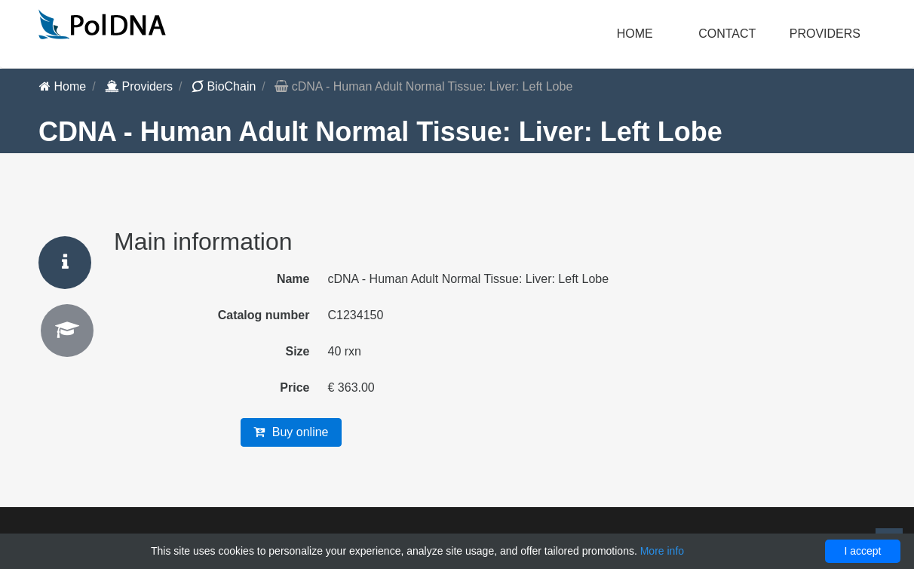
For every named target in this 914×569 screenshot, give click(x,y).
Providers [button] (825, 33)
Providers (139, 86)
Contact (727, 33)
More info (662, 551)
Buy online (290, 432)
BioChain (224, 86)
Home (635, 33)
